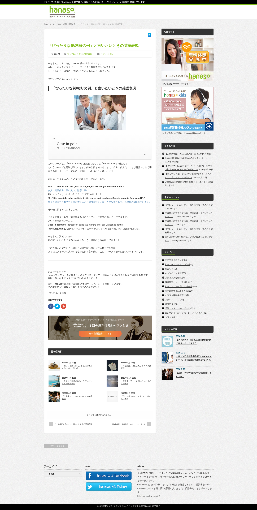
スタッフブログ (172, 300)
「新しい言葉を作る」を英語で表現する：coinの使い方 (77, 367)
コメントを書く (107, 54)
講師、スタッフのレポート (177, 308)
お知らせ (169, 269)
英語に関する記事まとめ (176, 291)
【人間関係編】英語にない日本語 (180, 154)
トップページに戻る (55, 446)
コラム (168, 317)
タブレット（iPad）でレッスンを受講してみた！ (188, 205)
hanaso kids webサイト (196, 133)
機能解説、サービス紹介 (176, 282)
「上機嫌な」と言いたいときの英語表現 (77, 397)
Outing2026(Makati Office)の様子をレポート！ (186, 182)
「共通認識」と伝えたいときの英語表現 (136, 367)
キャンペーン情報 (173, 273)
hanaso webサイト (181, 84)
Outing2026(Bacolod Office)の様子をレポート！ (187, 158)
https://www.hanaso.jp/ (148, 496)
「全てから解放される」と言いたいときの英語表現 (77, 382)
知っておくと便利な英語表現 (64, 24)
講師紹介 (169, 304)
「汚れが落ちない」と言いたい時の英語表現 (136, 397)
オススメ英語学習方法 (175, 295)
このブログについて (174, 260)
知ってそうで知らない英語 (177, 264)
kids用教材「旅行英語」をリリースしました (129, 424)
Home (46, 24)
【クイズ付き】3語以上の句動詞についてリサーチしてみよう (194, 342)
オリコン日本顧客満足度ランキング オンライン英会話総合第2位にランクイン (194, 358)
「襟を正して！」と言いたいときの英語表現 (136, 382)
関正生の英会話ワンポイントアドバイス (183, 313)
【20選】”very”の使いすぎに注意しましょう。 (194, 375)
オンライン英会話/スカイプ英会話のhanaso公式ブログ (134, 506)
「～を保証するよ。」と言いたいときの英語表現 (73, 424)
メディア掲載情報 (173, 277)
